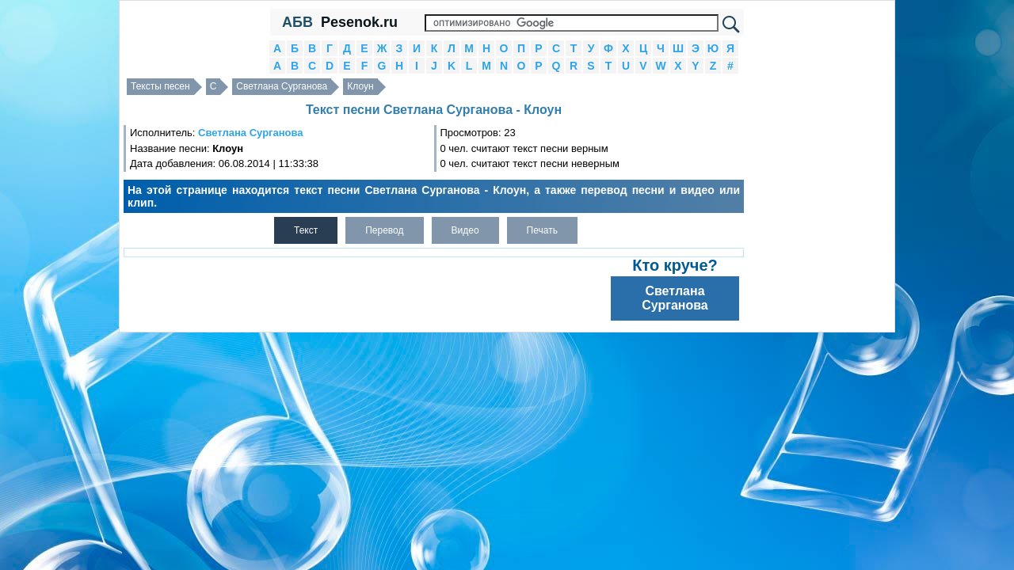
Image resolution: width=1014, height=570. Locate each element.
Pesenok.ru (359, 22)
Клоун (360, 86)
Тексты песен (160, 86)
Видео (465, 230)
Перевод (384, 230)
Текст (306, 230)
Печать (542, 230)
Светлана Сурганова (281, 86)
